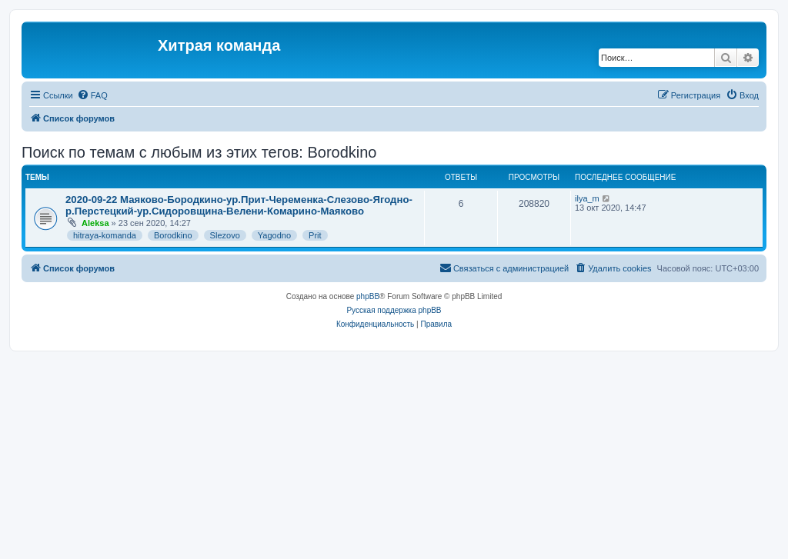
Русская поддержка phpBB (393, 310)
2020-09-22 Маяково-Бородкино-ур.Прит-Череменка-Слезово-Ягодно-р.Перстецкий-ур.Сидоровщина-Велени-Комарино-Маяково (238, 205)
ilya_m (587, 198)
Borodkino (173, 235)
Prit (315, 235)
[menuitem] (92, 95)
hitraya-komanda (104, 235)
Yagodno (274, 235)
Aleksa (95, 223)
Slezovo (225, 235)
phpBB (367, 296)
